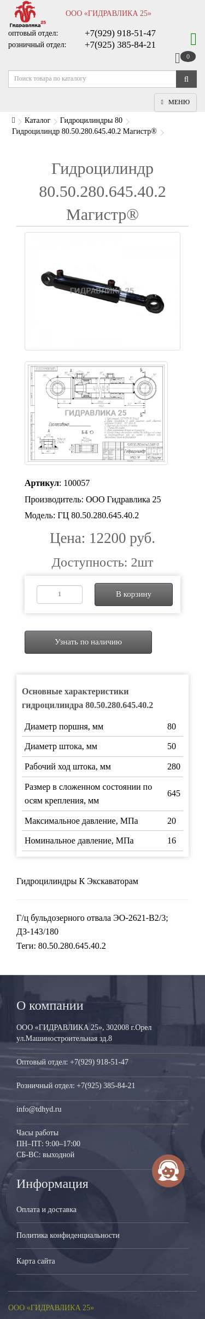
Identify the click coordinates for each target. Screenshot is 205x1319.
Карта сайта (35, 1261)
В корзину (133, 594)
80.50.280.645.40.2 (72, 945)
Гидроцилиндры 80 (91, 120)
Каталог (37, 120)
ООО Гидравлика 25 (123, 499)
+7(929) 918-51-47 (120, 33)
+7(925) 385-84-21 (120, 44)
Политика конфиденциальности (68, 1235)
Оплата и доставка (46, 1209)
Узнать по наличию (88, 641)
